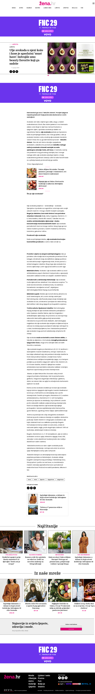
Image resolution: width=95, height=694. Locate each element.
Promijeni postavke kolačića (83, 690)
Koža (35, 479)
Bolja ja (74, 8)
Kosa (29, 479)
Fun (82, 8)
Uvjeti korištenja (69, 690)
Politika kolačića (59, 690)
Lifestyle (65, 8)
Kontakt (40, 690)
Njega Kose (51, 479)
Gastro (37, 8)
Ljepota (57, 8)
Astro (21, 8)
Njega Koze (60, 479)
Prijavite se (71, 629)
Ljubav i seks (47, 8)
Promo (41, 678)
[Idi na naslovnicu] (47, 5)
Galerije (29, 8)
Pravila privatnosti (48, 690)
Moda (14, 8)
